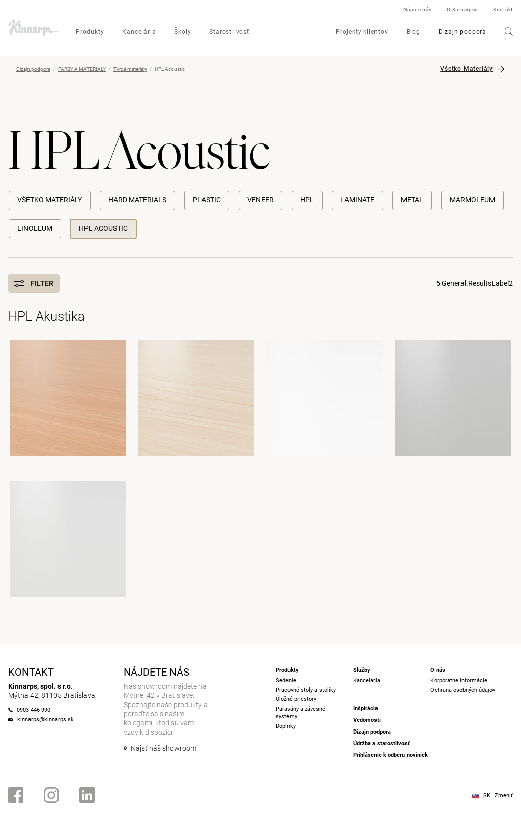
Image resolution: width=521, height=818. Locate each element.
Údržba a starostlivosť (381, 743)
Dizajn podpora (462, 31)
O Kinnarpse (462, 9)
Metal (412, 200)
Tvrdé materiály (130, 69)
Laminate (357, 200)
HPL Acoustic (103, 228)
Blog (413, 31)
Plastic (207, 200)
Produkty (90, 31)
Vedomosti (367, 720)
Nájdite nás (417, 9)
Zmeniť (504, 795)
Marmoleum (472, 200)
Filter (33, 283)
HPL (307, 200)
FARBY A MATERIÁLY (82, 69)
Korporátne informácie (458, 680)
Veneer (260, 200)
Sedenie (286, 680)
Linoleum (34, 228)
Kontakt (503, 9)
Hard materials (137, 200)
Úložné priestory (296, 699)
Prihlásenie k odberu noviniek (390, 755)
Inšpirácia (365, 708)
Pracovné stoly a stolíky (306, 690)
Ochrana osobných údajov (462, 690)
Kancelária (139, 31)
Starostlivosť (229, 31)
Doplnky (286, 726)
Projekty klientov (362, 31)
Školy (182, 31)
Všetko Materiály (466, 68)
